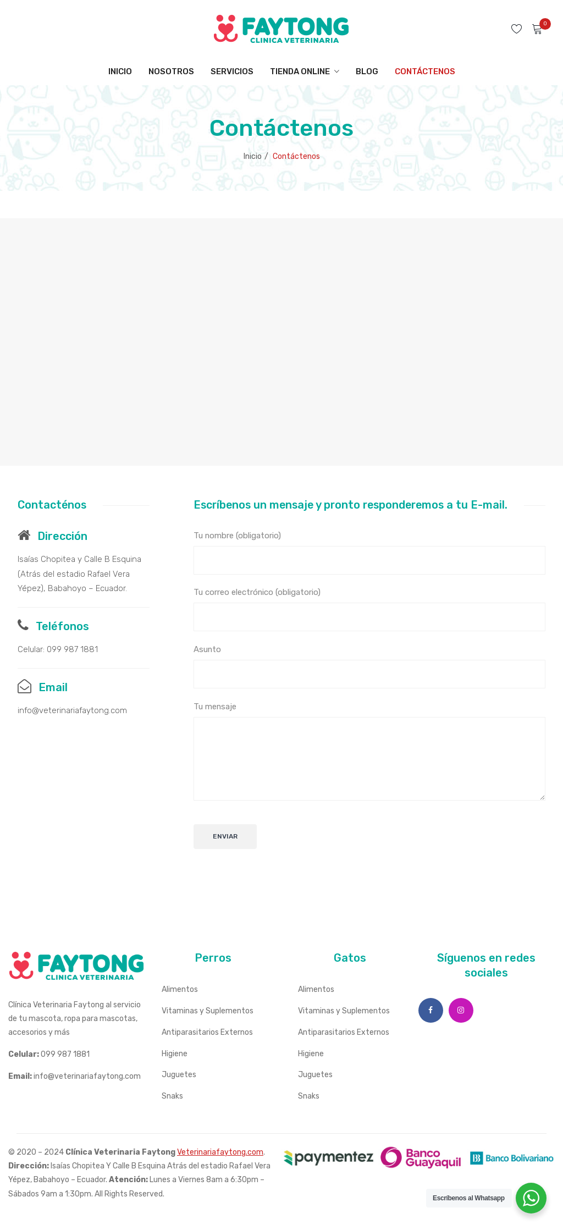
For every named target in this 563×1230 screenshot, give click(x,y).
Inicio (253, 156)
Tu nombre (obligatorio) (369, 553)
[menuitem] (120, 71)
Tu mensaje (369, 751)
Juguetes (179, 1074)
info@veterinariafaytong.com (72, 710)
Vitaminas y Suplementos (207, 1011)
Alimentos (180, 989)
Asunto (369, 666)
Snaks (172, 1096)
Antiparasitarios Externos (207, 1032)
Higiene (174, 1053)
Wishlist (518, 29)
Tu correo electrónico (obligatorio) (369, 609)
